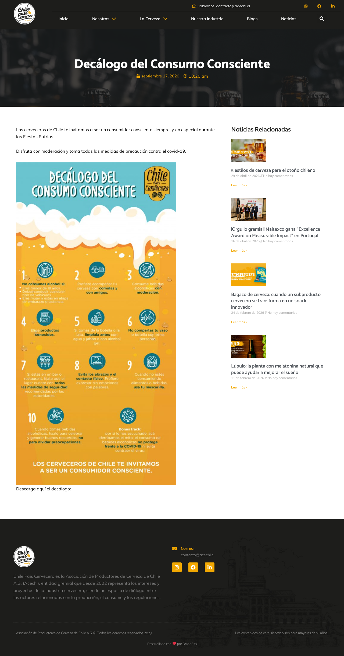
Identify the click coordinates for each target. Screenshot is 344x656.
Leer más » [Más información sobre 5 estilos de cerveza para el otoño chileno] (239, 185)
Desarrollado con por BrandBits (172, 644)
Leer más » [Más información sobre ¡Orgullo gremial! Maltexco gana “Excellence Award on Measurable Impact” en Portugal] (239, 250)
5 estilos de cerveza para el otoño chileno (273, 170)
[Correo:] (174, 548)
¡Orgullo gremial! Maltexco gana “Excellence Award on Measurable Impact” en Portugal (275, 233)
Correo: (187, 548)
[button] (104, 19)
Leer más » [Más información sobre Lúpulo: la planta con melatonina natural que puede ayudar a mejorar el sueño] (239, 388)
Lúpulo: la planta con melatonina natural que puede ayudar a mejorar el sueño (277, 370)
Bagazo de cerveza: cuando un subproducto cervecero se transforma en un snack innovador (276, 301)
